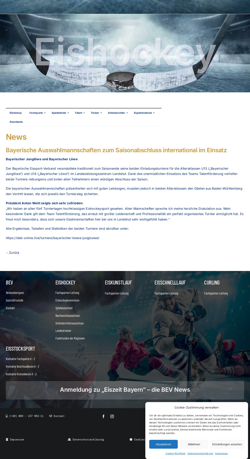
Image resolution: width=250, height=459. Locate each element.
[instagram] (112, 416)
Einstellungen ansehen (227, 444)
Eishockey (65, 282)
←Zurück (13, 253)
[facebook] (103, 416)
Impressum (221, 453)
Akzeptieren (163, 444)
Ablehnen (194, 444)
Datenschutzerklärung (200, 453)
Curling (212, 282)
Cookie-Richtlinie (175, 453)
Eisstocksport (20, 348)
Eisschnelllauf (169, 282)
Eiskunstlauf (118, 282)
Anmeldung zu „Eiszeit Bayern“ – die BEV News (125, 389)
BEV (9, 282)
